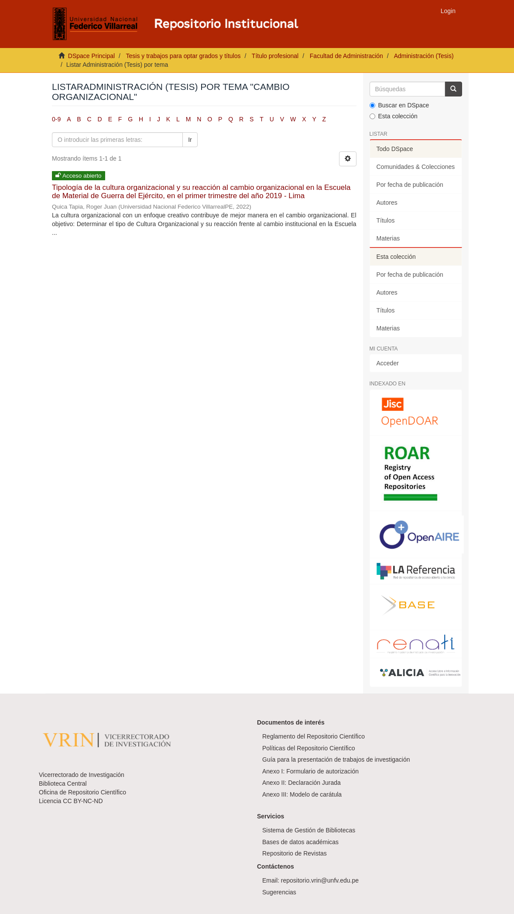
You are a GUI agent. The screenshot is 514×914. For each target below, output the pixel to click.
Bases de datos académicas (300, 841)
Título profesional (275, 55)
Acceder (388, 363)
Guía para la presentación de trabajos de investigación (336, 759)
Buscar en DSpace (399, 105)
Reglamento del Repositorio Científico (313, 736)
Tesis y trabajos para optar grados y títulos (183, 55)
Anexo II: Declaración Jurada (301, 782)
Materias (388, 238)
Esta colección (394, 116)
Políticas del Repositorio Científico (308, 748)
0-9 (56, 119)
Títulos (386, 220)
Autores (387, 202)
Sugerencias (279, 892)
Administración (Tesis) (424, 55)
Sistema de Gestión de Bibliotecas (308, 830)
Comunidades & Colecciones (416, 166)
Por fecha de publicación (410, 184)
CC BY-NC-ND (83, 800)
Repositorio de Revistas (294, 853)
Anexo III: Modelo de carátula (302, 794)
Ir (190, 139)
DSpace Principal (91, 55)
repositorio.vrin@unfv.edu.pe (320, 880)
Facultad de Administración (346, 55)
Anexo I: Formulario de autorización (310, 771)
